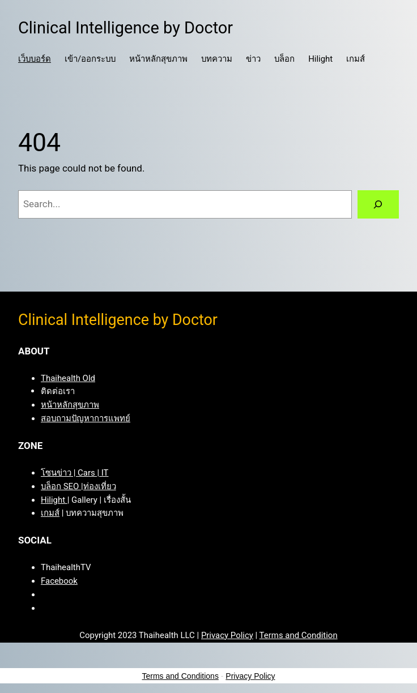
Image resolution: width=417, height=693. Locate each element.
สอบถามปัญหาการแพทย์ (85, 418)
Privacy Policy (227, 635)
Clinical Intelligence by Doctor (125, 27)
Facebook (59, 581)
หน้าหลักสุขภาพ (70, 405)
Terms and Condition (298, 635)
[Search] (378, 204)
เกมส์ (50, 513)
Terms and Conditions (180, 676)
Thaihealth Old (68, 378)
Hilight (54, 500)
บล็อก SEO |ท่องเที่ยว (78, 486)
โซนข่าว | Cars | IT (75, 473)
